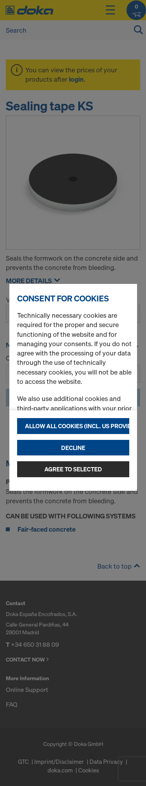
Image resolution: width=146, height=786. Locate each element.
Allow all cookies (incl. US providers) (77, 426)
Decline (73, 448)
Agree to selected (73, 469)
